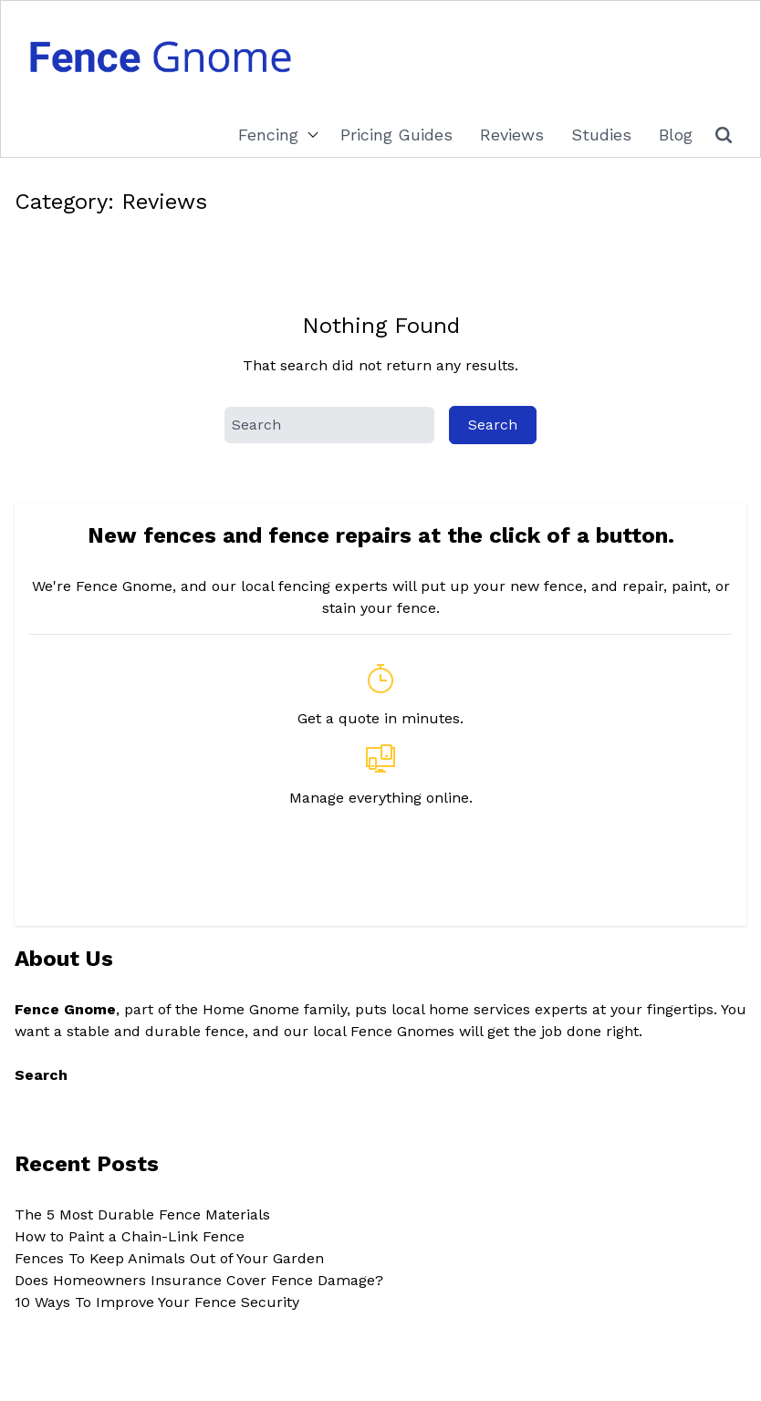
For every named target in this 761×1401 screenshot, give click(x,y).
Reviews (512, 134)
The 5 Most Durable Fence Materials (142, 1214)
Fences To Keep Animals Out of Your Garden (169, 1258)
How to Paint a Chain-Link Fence (130, 1236)
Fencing (268, 134)
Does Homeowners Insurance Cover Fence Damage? (199, 1280)
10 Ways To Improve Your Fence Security (157, 1302)
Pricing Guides (396, 134)
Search (41, 1075)
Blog (676, 134)
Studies (601, 134)
